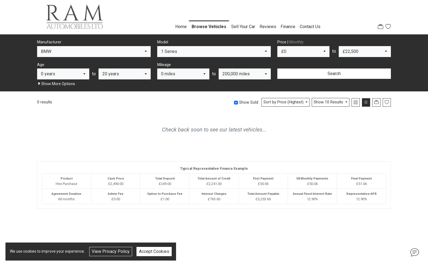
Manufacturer (49, 42)
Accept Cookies (154, 251)
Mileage (164, 64)
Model (162, 42)
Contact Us (310, 26)
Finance (288, 26)
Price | (290, 42)
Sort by (284, 102)
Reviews (268, 26)
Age (40, 64)
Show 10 (329, 102)
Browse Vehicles (209, 26)
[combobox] (93, 51)
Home (181, 26)
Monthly (296, 42)
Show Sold (248, 102)
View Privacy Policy (111, 251)
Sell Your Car (243, 26)
